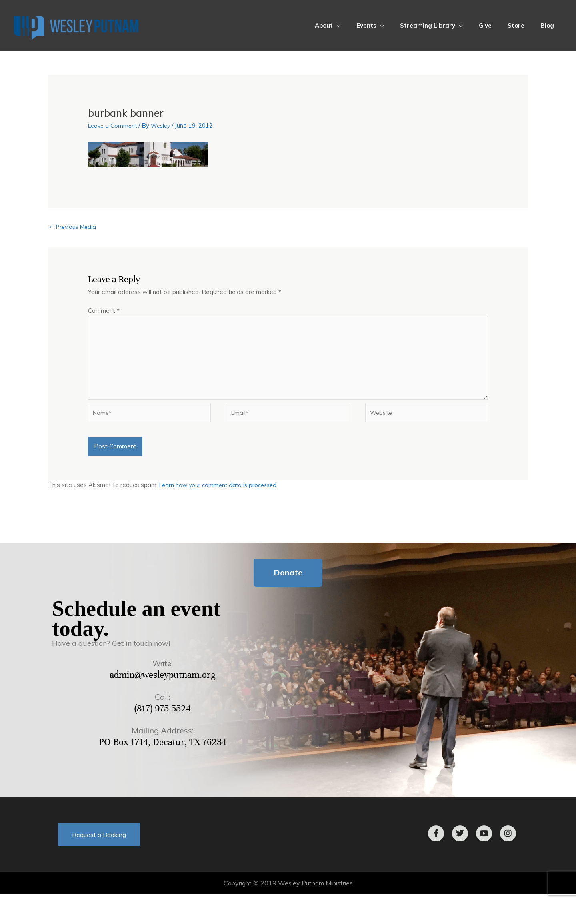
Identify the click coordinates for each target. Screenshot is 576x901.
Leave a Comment (114, 125)
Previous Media (74, 227)
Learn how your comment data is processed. (221, 492)
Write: (163, 670)
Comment (104, 311)
